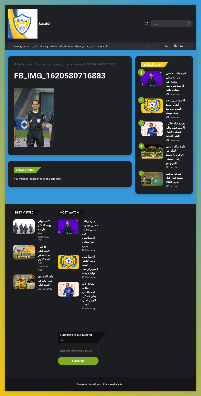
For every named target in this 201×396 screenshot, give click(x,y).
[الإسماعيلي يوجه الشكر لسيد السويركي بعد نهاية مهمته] (152, 106)
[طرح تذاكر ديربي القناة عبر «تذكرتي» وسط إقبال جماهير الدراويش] (152, 152)
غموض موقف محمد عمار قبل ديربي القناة (174, 177)
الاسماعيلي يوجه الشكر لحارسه (44, 225)
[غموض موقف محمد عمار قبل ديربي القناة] (152, 179)
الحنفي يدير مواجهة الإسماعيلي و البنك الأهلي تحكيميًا (45, 64)
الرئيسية (44, 23)
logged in (34, 178)
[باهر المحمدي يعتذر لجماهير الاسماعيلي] (24, 281)
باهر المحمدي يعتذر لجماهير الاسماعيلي (45, 280)
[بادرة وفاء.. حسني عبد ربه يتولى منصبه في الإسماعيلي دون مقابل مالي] (152, 78)
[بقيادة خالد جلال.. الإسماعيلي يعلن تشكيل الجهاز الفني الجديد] (152, 129)
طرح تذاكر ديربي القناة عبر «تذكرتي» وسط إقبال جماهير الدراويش (175, 155)
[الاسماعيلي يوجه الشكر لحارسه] (24, 226)
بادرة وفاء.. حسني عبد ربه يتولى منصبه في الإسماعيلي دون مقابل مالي (70, 46)
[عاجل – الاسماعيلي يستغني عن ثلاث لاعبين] (24, 252)
